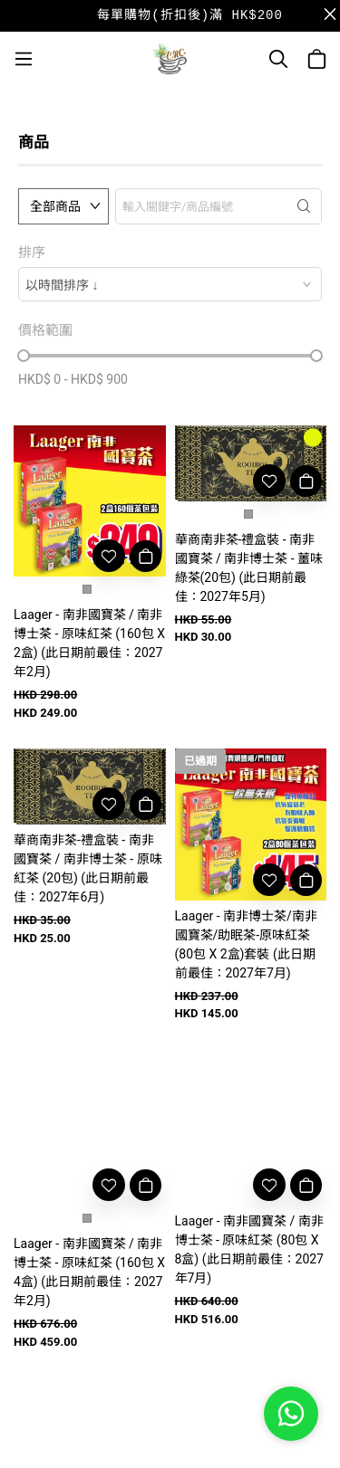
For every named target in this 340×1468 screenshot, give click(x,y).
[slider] (23, 355)
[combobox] (170, 284)
